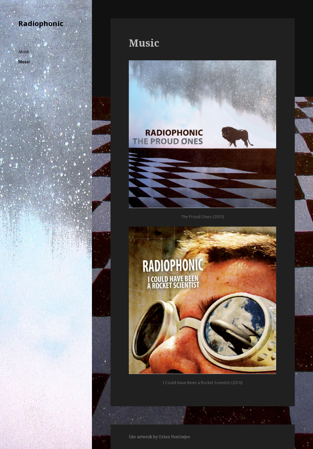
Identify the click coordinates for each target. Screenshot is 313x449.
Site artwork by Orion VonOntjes (159, 437)
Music (24, 62)
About (23, 51)
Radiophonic (40, 23)
